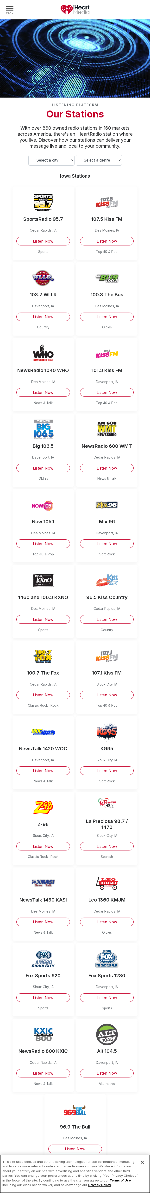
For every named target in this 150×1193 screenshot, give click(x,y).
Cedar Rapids (41, 230)
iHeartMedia (75, 9)
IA (55, 230)
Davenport (40, 306)
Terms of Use (120, 1180)
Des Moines (104, 230)
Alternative (107, 1084)
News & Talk (43, 403)
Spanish (107, 857)
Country (43, 327)
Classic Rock (38, 705)
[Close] (142, 1162)
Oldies (107, 327)
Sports (43, 252)
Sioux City (104, 684)
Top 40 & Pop (107, 252)
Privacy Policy (99, 1185)
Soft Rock (107, 554)
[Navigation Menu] (9, 9)
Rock (54, 705)
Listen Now (43, 241)
